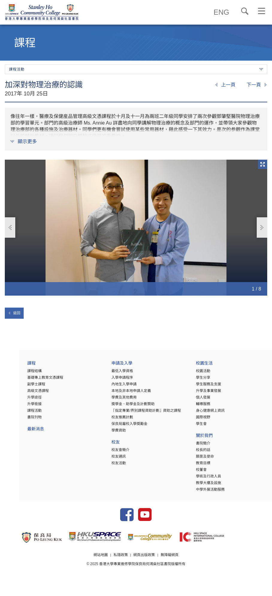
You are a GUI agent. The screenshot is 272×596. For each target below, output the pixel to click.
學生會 (194, 427)
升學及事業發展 (201, 394)
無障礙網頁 (170, 567)
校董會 (194, 473)
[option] (136, 228)
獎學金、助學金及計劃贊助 (120, 407)
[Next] (257, 85)
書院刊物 (15, 420)
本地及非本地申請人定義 (118, 394)
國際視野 (196, 420)
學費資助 (106, 433)
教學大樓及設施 (201, 486)
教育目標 (196, 466)
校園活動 (196, 374)
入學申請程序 (109, 380)
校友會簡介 (108, 453)
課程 (12, 366)
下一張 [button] (261, 227)
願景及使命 (198, 459)
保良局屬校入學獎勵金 (117, 427)
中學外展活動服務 (203, 492)
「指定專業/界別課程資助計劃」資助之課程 (133, 413)
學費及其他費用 (111, 400)
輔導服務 (196, 407)
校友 (103, 445)
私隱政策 (120, 567)
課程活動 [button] (136, 69)
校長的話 (196, 453)
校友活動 (106, 466)
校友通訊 (106, 459)
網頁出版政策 (144, 567)
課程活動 (15, 413)
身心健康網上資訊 (203, 413)
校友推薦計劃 (109, 420)
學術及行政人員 (201, 479)
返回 (14, 313)
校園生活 (197, 366)
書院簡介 (196, 446)
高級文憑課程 (19, 394)
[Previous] (225, 85)
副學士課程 (17, 387)
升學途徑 (15, 400)
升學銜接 (15, 407)
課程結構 (15, 374)
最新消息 (16, 432)
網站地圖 (100, 567)
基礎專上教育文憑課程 (26, 380)
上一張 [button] (10, 227)
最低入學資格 (109, 374)
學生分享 (196, 380)
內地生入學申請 (111, 387)
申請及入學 (109, 366)
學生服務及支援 (201, 387)
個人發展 (196, 400)
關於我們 (197, 439)
